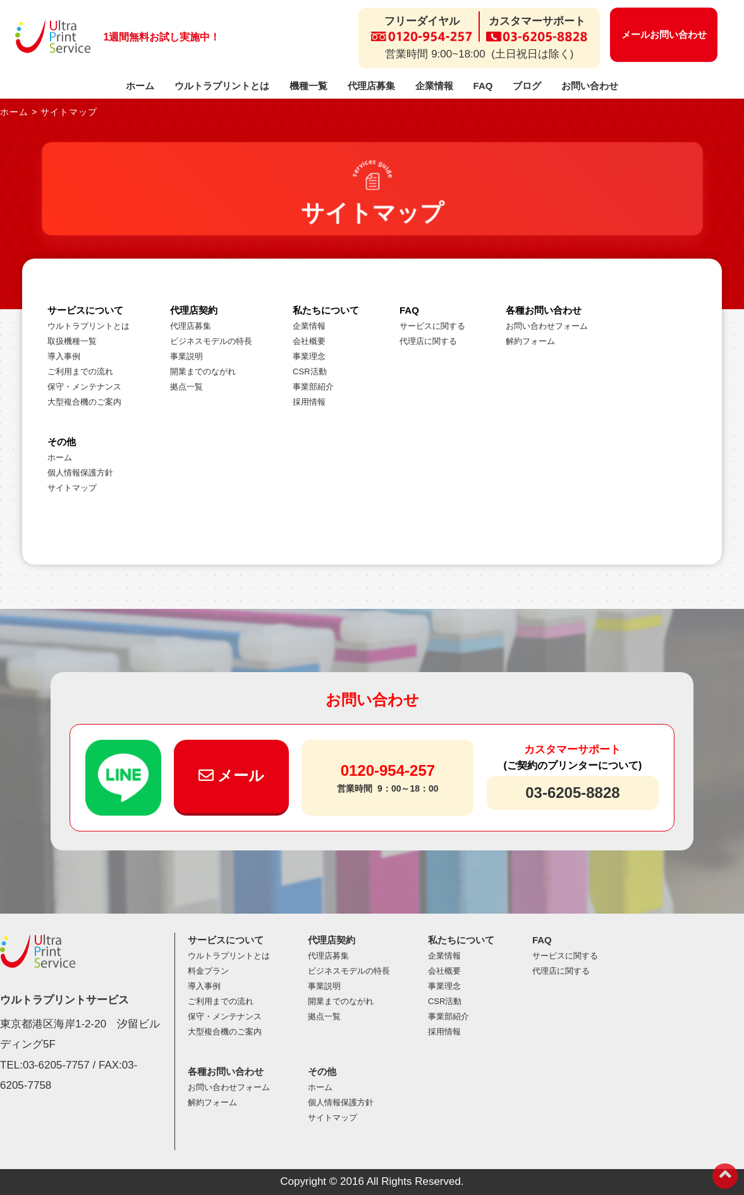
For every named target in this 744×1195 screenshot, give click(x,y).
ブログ (527, 85)
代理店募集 (371, 85)
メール (231, 775)
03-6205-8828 (572, 792)
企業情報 (434, 85)
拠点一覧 (186, 386)
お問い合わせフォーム (547, 326)
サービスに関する (432, 326)
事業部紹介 (313, 386)
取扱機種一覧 (72, 341)
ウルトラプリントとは (221, 85)
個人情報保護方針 (80, 472)
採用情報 (309, 402)
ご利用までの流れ (80, 371)
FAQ (483, 85)
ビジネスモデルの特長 (211, 341)
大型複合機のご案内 (84, 402)
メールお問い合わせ (664, 34)
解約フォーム (530, 341)
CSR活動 (309, 371)
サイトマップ (72, 488)
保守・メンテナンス (84, 386)
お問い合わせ (589, 85)
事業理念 (309, 356)
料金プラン (208, 971)
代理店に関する (428, 341)
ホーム (140, 85)
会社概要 (309, 341)
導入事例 (63, 356)
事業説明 (186, 356)
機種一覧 (308, 85)
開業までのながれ (203, 371)
